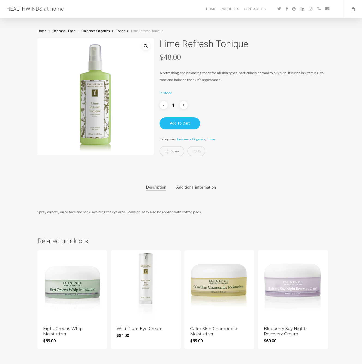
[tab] (156, 187)
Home (41, 31)
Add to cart (180, 123)
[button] (146, 46)
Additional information (196, 187)
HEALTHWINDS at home (35, 9)
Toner (120, 31)
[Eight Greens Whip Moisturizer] (72, 285)
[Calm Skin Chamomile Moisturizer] (219, 285)
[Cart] (353, 9)
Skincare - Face (63, 31)
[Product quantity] (173, 105)
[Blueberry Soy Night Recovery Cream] (293, 285)
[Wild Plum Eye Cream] (146, 285)
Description (156, 187)
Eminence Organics (95, 31)
